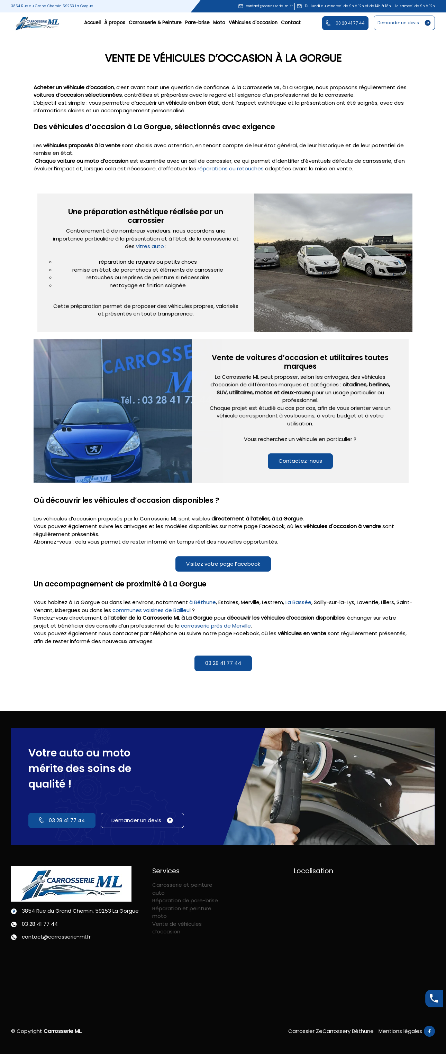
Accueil (92, 22)
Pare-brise (197, 22)
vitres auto (150, 246)
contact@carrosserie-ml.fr (265, 6)
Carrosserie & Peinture (155, 22)
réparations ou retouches (231, 168)
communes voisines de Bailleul (152, 610)
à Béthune (202, 602)
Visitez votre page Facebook (223, 563)
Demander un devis (404, 22)
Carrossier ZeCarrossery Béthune (331, 1031)
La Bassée (298, 602)
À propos (114, 22)
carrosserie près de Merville (216, 625)
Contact (291, 22)
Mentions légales (400, 1031)
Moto (219, 22)
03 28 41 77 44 (345, 23)
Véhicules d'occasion (253, 22)
